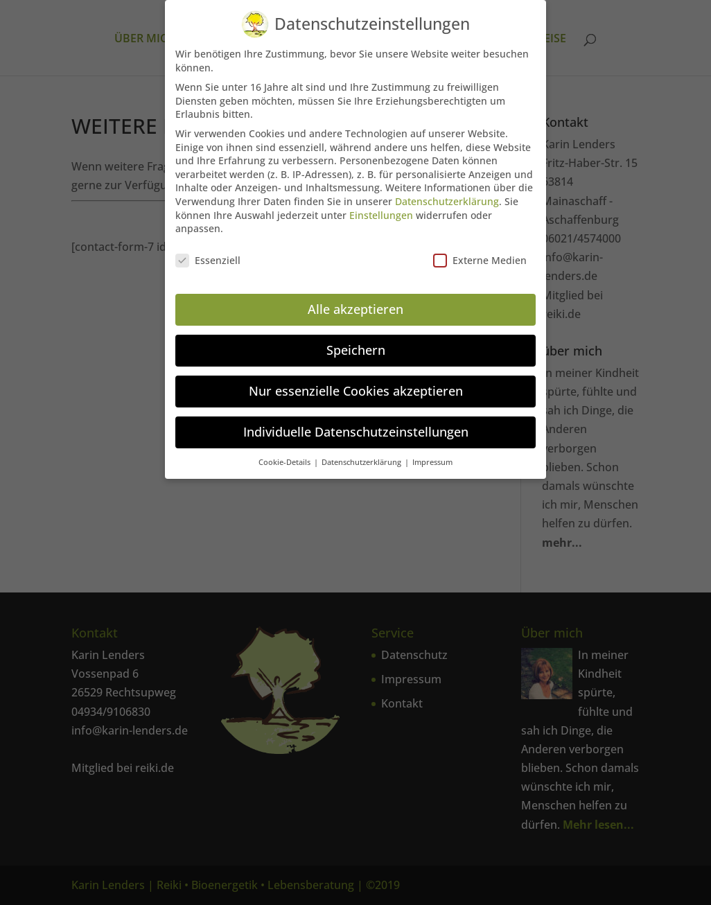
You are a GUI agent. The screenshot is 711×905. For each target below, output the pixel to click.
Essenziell (207, 259)
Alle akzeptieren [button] (355, 308)
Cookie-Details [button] (285, 461)
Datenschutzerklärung (447, 200)
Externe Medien (480, 259)
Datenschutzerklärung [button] (362, 461)
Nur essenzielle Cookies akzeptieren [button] (356, 390)
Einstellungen (381, 214)
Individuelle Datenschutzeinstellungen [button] (355, 431)
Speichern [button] (355, 349)
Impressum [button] (432, 461)
